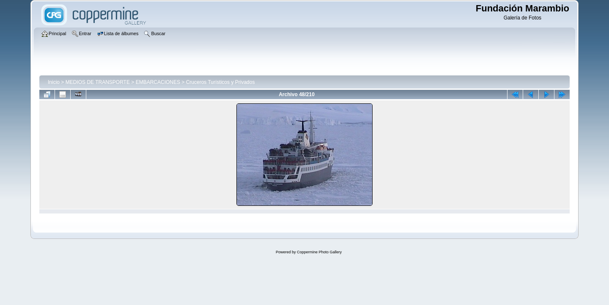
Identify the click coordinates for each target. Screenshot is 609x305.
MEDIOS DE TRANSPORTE (98, 82)
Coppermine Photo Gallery (319, 252)
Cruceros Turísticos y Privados (220, 82)
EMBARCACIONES (158, 82)
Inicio (54, 82)
